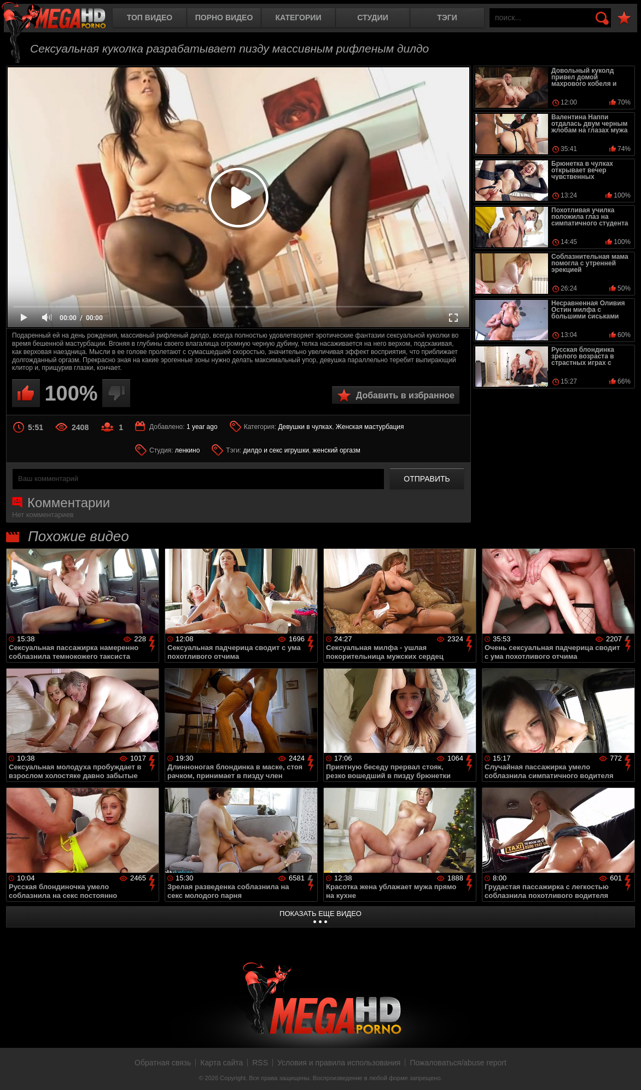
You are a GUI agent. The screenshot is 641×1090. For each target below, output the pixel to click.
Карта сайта (221, 1062)
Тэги (447, 17)
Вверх (624, 1070)
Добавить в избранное (405, 395)
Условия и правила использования (338, 1062)
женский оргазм (336, 450)
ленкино (187, 450)
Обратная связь (163, 1062)
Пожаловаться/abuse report (458, 1062)
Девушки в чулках (305, 427)
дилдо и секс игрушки (276, 450)
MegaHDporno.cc (63, 19)
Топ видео (149, 17)
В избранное (624, 18)
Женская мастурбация (370, 427)
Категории (299, 17)
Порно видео (224, 17)
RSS (260, 1062)
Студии (372, 17)
